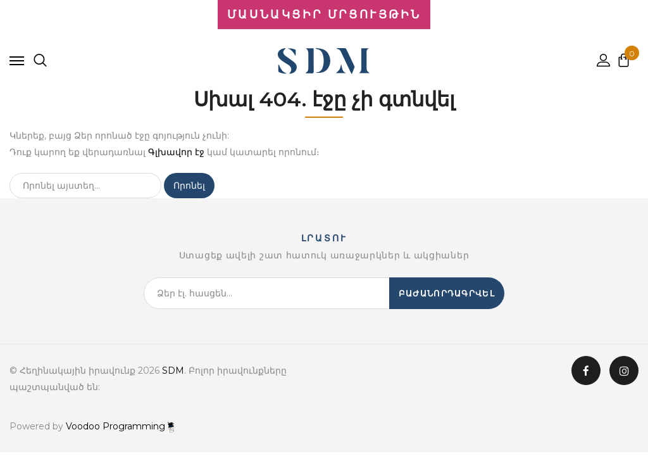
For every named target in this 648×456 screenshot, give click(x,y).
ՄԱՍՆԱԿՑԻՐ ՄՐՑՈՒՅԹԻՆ (324, 15)
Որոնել (189, 185)
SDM (173, 370)
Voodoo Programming (120, 426)
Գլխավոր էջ (176, 152)
